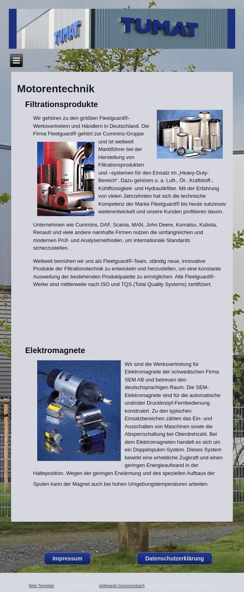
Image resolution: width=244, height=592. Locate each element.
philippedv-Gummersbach (122, 586)
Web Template (41, 586)
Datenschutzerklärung (174, 558)
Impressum (67, 558)
